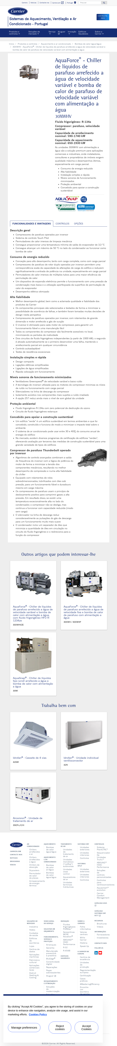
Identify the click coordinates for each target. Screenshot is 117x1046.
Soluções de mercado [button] (34, 32)
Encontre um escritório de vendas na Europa (85, 987)
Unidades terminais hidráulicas (68, 880)
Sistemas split (82, 861)
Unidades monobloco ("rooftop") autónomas (68, 858)
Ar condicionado (33, 841)
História (83, 939)
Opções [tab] (78, 219)
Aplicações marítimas (34, 951)
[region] (53, 1018)
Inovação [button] (72, 31)
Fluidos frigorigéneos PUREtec (68, 922)
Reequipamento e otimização (50, 978)
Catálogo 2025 (100, 900)
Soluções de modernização (51, 984)
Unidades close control (67, 867)
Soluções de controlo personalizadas (102, 869)
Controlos (84, 854)
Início (11, 40)
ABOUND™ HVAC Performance (102, 860)
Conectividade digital (51, 958)
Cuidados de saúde (33, 930)
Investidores (102, 933)
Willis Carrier (83, 934)
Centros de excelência (85, 954)
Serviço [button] (52, 31)
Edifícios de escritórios (34, 936)
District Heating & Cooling (34, 971)
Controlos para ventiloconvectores (102, 878)
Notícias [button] (33, 3)
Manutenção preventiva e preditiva (51, 949)
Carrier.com (15, 847)
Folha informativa (85, 923)
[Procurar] (89, 2)
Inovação (65, 917)
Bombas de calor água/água (88, 40)
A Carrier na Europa (83, 948)
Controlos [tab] (62, 219)
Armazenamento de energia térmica (34, 879)
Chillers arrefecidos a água (34, 855)
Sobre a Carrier (81, 918)
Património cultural (34, 957)
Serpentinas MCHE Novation (68, 930)
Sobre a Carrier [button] (98, 32)
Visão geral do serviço (49, 918)
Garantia (50, 943)
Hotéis (32, 925)
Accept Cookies (86, 1027)
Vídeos (13, 861)
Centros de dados (34, 946)
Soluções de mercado (32, 918)
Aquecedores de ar (68, 874)
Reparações (51, 963)
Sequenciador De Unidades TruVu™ (102, 852)
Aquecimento (49, 840)
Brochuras (15, 857)
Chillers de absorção (34, 862)
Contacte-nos (16, 851)
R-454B (66, 946)
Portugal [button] (72, 3)
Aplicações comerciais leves (34, 963)
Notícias (14, 854)
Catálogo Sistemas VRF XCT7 (100, 909)
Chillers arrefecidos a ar (34, 847)
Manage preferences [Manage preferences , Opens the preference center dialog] (24, 1027)
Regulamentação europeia (85, 967)
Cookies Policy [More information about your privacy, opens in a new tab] (38, 1014)
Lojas (31, 942)
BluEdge (50, 954)
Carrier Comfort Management (102, 891)
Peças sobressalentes (51, 967)
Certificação (85, 971)
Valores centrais (84, 929)
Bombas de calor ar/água (50, 863)
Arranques (51, 940)
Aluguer (62, 33)
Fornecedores (102, 930)
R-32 (65, 943)
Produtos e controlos (27, 40)
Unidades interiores (84, 849)
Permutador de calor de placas (34, 871)
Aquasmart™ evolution (102, 884)
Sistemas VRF (83, 840)
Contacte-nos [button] (44, 3)
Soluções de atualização (51, 992)
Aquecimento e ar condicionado (56, 40)
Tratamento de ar (66, 841)
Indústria (33, 922)
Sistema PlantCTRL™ (102, 844)
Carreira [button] (24, 3)
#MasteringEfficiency (85, 980)
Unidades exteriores (84, 844)
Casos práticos (84, 975)
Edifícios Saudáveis (83, 32)
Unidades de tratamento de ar (68, 848)
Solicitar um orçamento (49, 926)
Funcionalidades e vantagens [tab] (31, 219)
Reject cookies (60, 1027)
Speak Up (84, 942)
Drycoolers (34, 866)
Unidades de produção (84, 960)
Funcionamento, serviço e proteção (50, 935)
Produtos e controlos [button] (14, 32)
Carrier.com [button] (58, 2)
